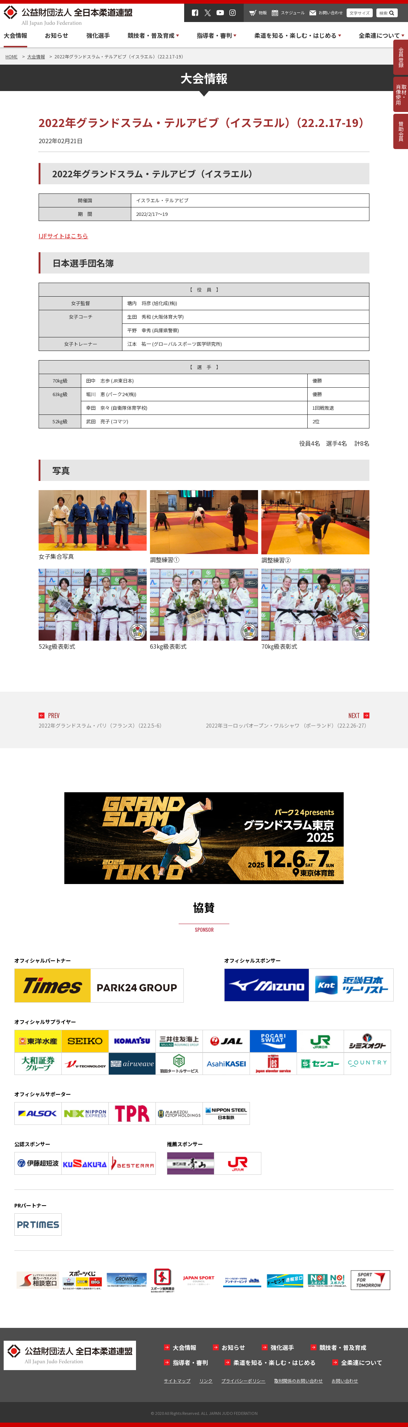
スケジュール (293, 12)
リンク (205, 1380)
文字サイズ (360, 13)
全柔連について (361, 1362)
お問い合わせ (331, 12)
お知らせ (56, 35)
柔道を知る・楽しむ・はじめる (274, 1362)
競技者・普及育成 (342, 1347)
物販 (263, 12)
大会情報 (15, 35)
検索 (383, 13)
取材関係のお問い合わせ (298, 1380)
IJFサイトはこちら (63, 235)
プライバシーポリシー (243, 1380)
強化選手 (98, 35)
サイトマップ (177, 1380)
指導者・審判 (190, 1362)
